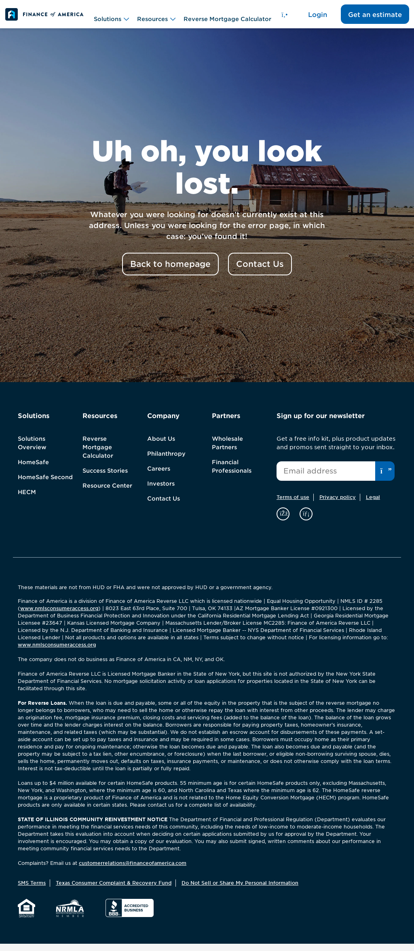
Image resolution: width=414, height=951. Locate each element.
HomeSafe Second (45, 484)
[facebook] (284, 520)
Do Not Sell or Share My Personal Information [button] (240, 890)
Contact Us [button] (260, 271)
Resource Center (107, 493)
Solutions (111, 18)
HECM (27, 499)
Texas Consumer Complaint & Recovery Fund (113, 890)
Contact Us (163, 506)
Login (317, 18)
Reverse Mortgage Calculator (227, 18)
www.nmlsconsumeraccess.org (59, 616)
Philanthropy (166, 461)
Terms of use (293, 504)
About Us (161, 446)
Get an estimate (375, 18)
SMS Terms (32, 890)
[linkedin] (306, 520)
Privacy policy (337, 504)
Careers (158, 476)
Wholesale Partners (227, 450)
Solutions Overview (32, 450)
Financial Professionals (231, 473)
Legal (373, 504)
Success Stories (105, 478)
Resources (156, 18)
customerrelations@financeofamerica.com (132, 870)
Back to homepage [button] (170, 271)
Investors (161, 491)
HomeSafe (33, 469)
